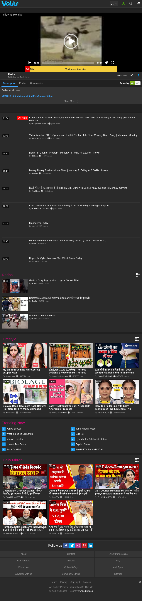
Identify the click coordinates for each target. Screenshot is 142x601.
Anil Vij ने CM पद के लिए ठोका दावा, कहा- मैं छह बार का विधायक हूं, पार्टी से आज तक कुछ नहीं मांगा (70, 530)
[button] (71, 41)
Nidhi (34, 261)
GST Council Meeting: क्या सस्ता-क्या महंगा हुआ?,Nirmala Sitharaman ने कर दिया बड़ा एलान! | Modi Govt (116, 493)
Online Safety (70, 567)
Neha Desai (10, 412)
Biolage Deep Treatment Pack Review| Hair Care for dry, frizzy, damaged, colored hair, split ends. (24, 409)
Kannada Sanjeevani (60, 376)
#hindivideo (19, 96)
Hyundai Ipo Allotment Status (91, 439)
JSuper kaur (10, 376)
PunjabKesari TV (13, 497)
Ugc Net (80, 433)
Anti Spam (118, 567)
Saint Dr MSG (13, 449)
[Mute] (106, 63)
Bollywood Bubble (40, 123)
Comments (36, 83)
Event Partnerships (118, 554)
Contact (71, 554)
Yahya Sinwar (13, 428)
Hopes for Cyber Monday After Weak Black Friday (55, 258)
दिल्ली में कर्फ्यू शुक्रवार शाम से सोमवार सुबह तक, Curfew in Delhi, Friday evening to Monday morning (78, 187)
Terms (54, 582)
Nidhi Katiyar (103, 412)
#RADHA (6, 96)
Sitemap (118, 574)
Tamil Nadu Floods (86, 428)
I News (35, 156)
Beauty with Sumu (59, 412)
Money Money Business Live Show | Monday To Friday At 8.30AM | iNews (68, 170)
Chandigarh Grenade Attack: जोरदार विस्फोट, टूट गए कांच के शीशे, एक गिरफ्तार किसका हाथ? (22, 493)
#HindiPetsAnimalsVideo (39, 96)
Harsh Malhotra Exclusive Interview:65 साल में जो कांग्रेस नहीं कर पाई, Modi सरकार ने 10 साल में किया (25, 530)
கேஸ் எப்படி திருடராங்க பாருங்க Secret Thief (54, 280)
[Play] (29, 63)
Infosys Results (14, 439)
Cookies (87, 582)
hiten (34, 244)
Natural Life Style (105, 376)
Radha (12, 74)
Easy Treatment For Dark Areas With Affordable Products (69, 407)
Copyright (75, 582)
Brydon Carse (83, 444)
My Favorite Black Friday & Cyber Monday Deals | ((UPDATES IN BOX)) (67, 240)
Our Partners (23, 560)
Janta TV (55, 497)
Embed (23, 83)
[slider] (68, 63)
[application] (71, 41)
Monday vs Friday (38, 223)
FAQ (118, 560)
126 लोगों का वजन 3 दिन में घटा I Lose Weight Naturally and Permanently (114, 371)
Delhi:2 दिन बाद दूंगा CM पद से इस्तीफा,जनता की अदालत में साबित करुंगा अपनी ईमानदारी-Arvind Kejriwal (70, 493)
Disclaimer (23, 567)
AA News (36, 191)
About (23, 554)
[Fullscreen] (112, 63)
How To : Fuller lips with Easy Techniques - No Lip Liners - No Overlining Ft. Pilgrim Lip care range (115, 409)
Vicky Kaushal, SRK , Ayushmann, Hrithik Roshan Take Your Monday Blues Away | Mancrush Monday (83, 135)
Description (9, 83)
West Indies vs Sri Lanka (19, 433)
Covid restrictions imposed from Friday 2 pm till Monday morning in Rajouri (69, 205)
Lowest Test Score (16, 444)
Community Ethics (71, 574)
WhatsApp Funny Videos (42, 315)
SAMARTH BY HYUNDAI (89, 449)
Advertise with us (23, 574)
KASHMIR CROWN (41, 208)
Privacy (63, 582)
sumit (34, 226)
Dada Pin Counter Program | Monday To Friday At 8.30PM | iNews (64, 152)
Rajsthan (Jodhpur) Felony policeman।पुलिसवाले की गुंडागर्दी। (59, 298)
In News (71, 560)
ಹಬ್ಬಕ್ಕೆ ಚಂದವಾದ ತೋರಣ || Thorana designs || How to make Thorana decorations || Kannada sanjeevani (68, 372)
